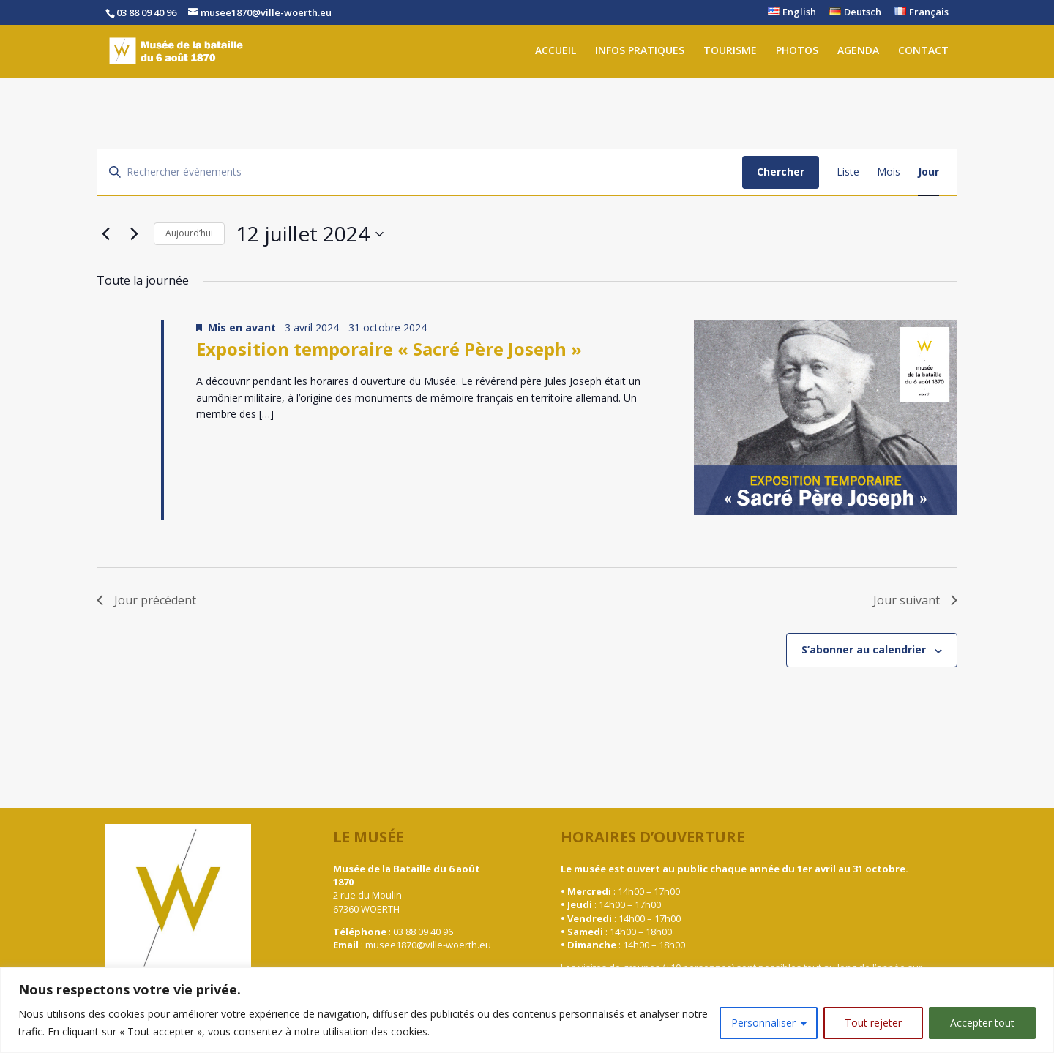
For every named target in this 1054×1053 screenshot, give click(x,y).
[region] (527, 1010)
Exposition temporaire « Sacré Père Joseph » (389, 349)
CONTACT (923, 53)
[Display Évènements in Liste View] (848, 172)
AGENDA (858, 53)
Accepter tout (982, 1023)
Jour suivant (915, 600)
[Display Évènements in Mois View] (888, 172)
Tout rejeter (873, 1023)
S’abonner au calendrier (863, 649)
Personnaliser (763, 1023)
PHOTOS (797, 53)
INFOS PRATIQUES (639, 53)
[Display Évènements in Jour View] (928, 172)
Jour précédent (146, 600)
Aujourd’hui (189, 233)
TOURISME (730, 53)
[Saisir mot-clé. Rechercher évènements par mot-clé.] (419, 172)
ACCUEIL (555, 53)
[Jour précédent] (105, 234)
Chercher (780, 172)
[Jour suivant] (134, 234)
